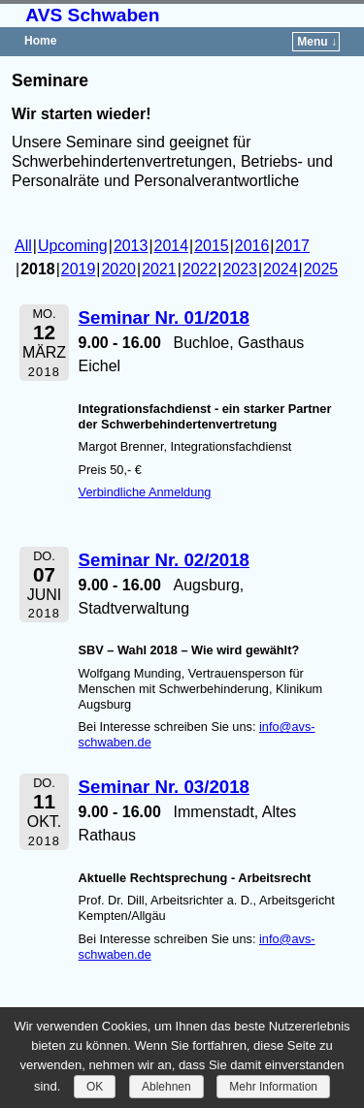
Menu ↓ (317, 41)
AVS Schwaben (92, 15)
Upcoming (73, 245)
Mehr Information (273, 1086)
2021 (159, 269)
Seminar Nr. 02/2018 (164, 560)
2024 (280, 269)
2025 (321, 269)
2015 (211, 245)
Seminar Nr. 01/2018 (164, 317)
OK (94, 1086)
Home (40, 40)
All (23, 245)
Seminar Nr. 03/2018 (164, 786)
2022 (199, 269)
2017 (293, 245)
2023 (239, 269)
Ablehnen (166, 1086)
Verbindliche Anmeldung (145, 492)
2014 (171, 245)
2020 (118, 269)
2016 (252, 245)
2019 (78, 269)
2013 (131, 245)
